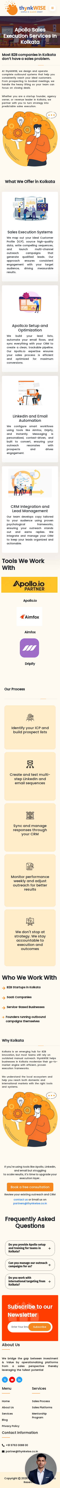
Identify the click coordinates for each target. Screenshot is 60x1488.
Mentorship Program (39, 1415)
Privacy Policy (10, 1426)
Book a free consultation (30, 1187)
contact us (21, 1199)
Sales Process (41, 1401)
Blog (5, 1420)
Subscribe (39, 1327)
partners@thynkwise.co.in (30, 1203)
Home (6, 1401)
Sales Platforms (42, 1407)
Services (7, 1413)
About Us (8, 1407)
